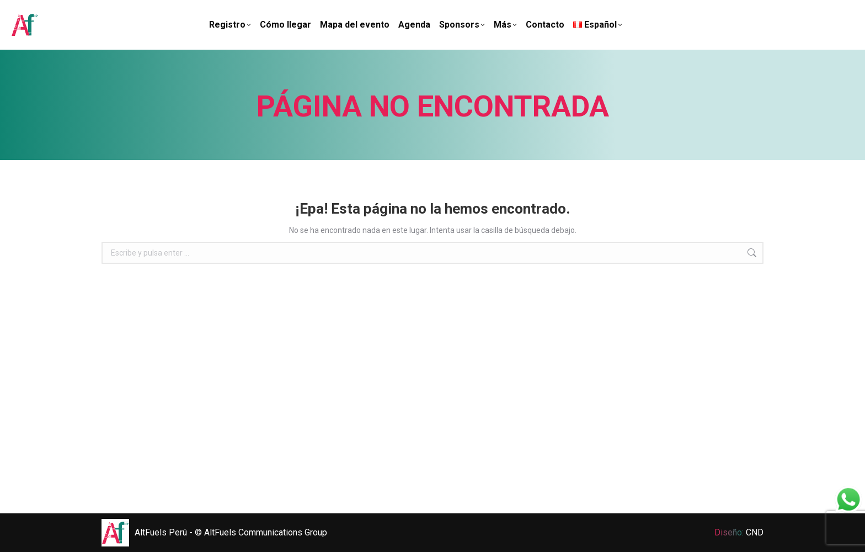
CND (754, 532)
